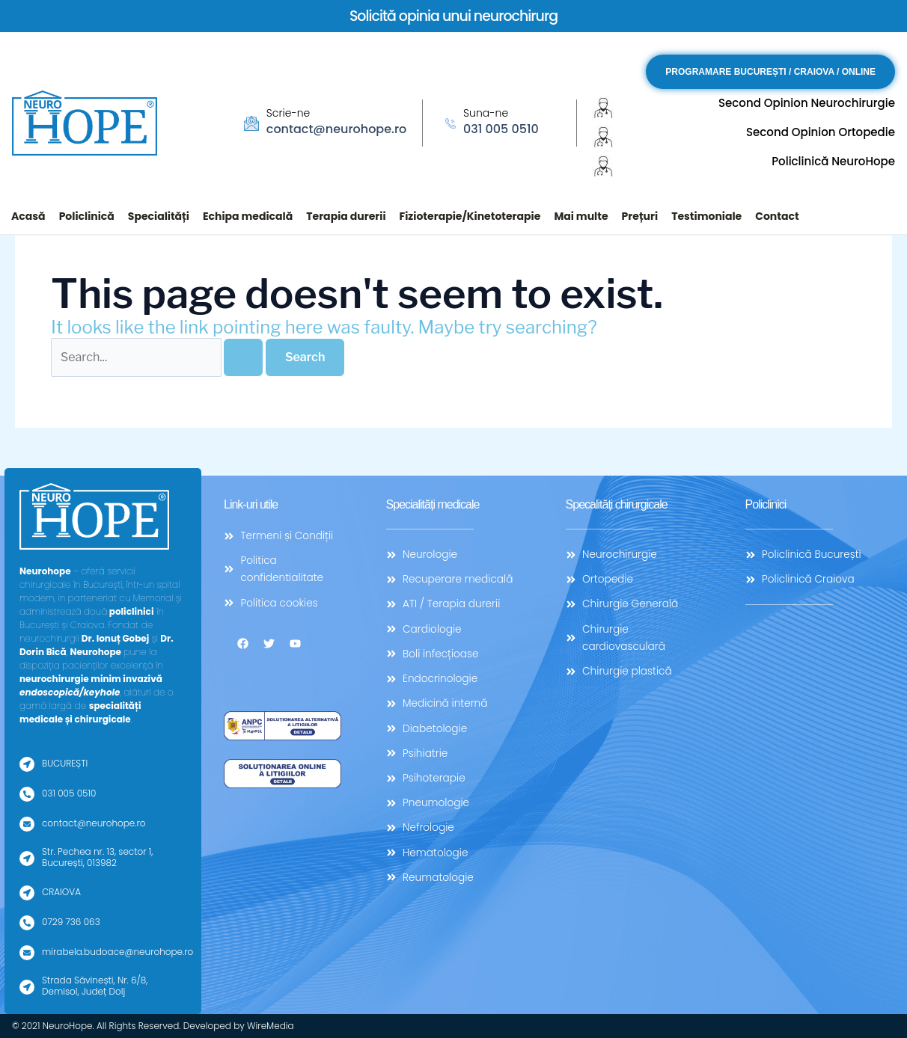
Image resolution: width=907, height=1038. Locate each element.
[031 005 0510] (26, 794)
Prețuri (640, 216)
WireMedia (270, 1025)
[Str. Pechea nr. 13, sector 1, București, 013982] (26, 858)
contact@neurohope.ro (336, 129)
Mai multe (581, 216)
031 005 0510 (501, 129)
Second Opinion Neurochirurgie (806, 103)
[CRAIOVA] (26, 892)
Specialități (158, 216)
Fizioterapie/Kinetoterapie (470, 216)
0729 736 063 (71, 921)
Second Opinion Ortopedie (820, 132)
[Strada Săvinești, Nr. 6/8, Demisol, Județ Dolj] (26, 987)
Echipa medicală (248, 216)
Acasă (28, 216)
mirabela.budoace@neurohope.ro (117, 951)
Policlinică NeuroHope (833, 161)
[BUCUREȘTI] (26, 764)
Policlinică (86, 216)
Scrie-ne (288, 112)
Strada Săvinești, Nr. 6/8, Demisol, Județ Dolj (94, 985)
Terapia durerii (345, 216)
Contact (776, 216)
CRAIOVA (61, 891)
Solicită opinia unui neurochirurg (453, 15)
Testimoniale (706, 216)
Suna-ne (485, 112)
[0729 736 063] (26, 922)
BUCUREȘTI (65, 763)
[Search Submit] (243, 357)
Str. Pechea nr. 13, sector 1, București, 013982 (97, 856)
